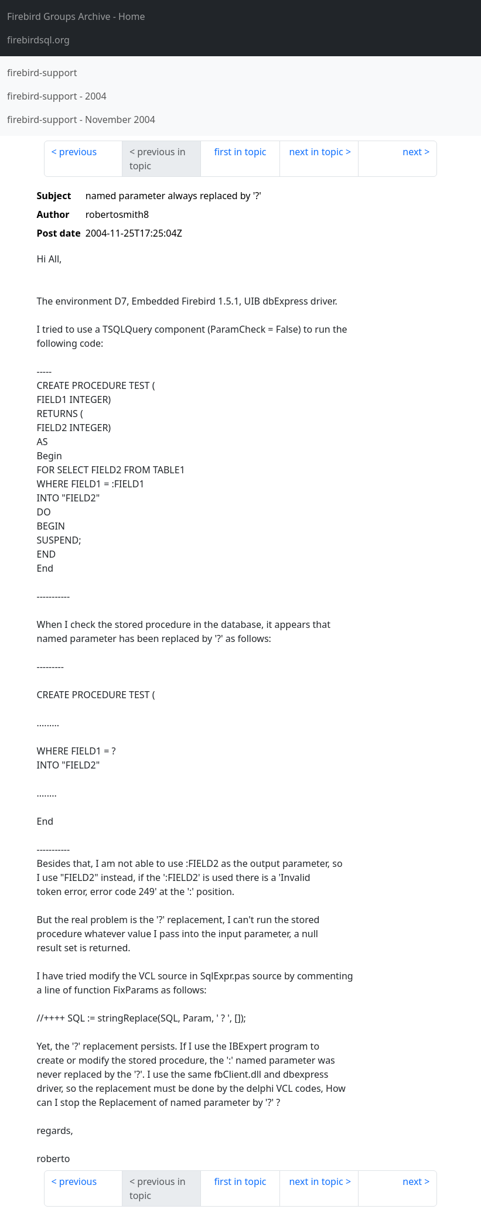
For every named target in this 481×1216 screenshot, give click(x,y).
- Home (76, 16)
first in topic (240, 151)
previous (78, 151)
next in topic (316, 151)
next (412, 151)
